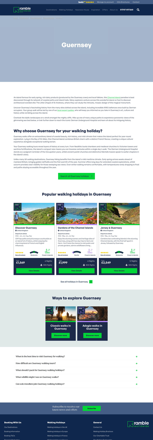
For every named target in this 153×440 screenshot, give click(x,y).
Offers (105, 10)
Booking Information (12, 431)
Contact (136, 2)
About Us (114, 10)
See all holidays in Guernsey (74, 281)
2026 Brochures (123, 2)
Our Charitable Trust (101, 436)
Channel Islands (48, 18)
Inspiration (95, 10)
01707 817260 (126, 10)
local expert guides (65, 110)
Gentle (76, 255)
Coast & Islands (47, 255)
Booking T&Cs (9, 436)
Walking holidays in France (57, 436)
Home (16, 18)
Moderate (34, 255)
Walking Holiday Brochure (103, 431)
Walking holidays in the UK (57, 427)
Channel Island (113, 97)
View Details (34, 271)
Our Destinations (10, 427)
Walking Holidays (66, 10)
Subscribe (91, 408)
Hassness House (82, 10)
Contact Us (97, 427)
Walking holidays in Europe (57, 431)
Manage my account (105, 2)
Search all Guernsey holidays (74, 176)
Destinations (51, 10)
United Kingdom (35, 18)
